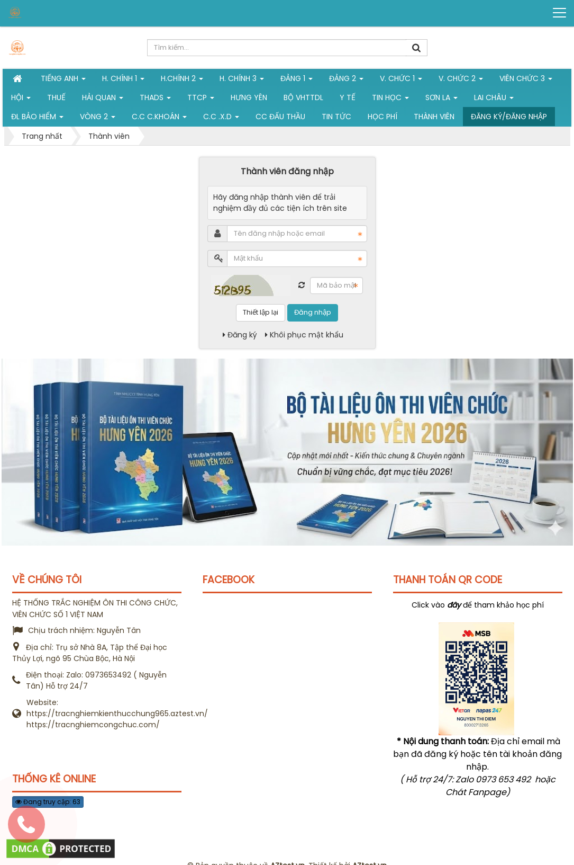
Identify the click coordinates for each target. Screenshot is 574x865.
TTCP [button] (200, 99)
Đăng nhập (312, 312)
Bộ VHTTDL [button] (303, 97)
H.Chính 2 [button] (182, 80)
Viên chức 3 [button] (525, 80)
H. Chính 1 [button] (123, 80)
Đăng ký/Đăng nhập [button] (509, 116)
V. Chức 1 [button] (401, 80)
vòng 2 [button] (97, 118)
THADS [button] (155, 99)
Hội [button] (21, 99)
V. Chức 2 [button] (461, 80)
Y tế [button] (348, 97)
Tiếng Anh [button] (63, 80)
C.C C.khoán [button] (159, 118)
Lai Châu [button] (494, 99)
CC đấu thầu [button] (280, 116)
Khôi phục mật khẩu (304, 334)
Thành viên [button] (434, 116)
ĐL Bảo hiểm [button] (37, 118)
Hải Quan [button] (102, 99)
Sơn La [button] (441, 99)
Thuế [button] (56, 97)
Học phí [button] (382, 116)
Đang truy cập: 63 (47, 801)
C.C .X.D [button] (221, 118)
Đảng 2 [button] (346, 80)
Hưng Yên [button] (249, 97)
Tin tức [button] (336, 116)
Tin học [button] (390, 99)
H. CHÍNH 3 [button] (242, 80)
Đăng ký (240, 334)
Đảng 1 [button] (296, 80)
